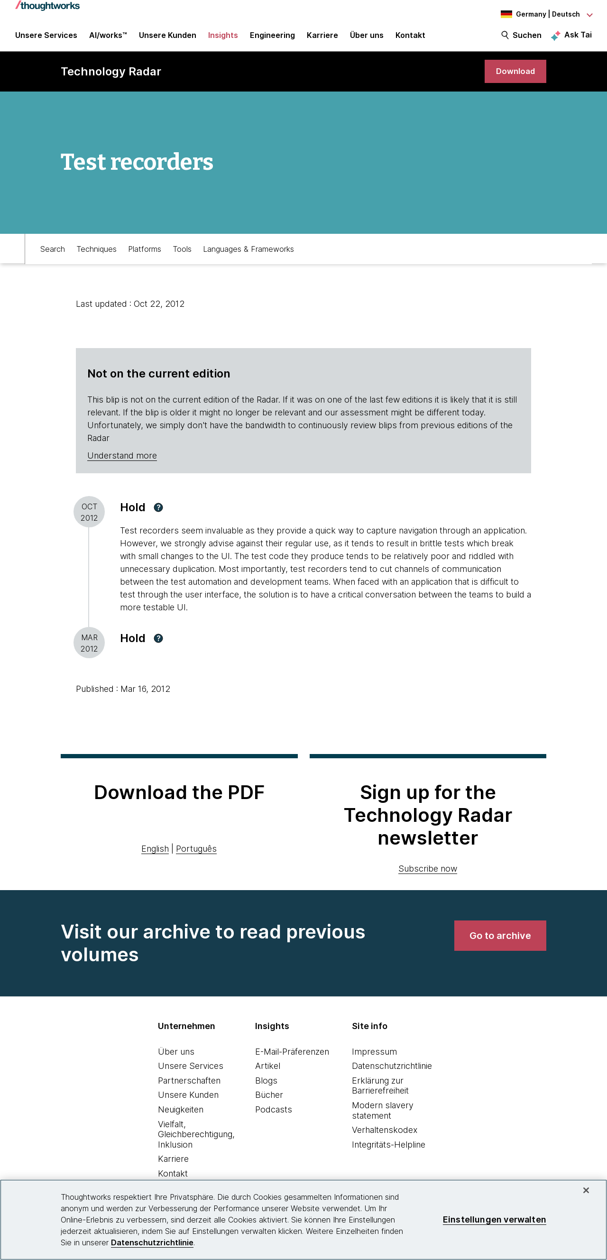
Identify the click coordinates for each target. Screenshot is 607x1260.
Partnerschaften (189, 1087)
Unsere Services (190, 1072)
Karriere (173, 1165)
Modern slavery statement (383, 1116)
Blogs (266, 1087)
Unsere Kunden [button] (167, 39)
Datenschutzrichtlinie (392, 1072)
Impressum (374, 1057)
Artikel (267, 1072)
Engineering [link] (272, 39)
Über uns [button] (367, 39)
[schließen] (586, 1190)
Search (52, 254)
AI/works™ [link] (108, 39)
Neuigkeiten (180, 1116)
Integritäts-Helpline (388, 1151)
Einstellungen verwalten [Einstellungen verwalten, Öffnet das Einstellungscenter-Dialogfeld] (494, 1219)
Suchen (527, 39)
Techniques (96, 254)
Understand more (122, 462)
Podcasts (273, 1116)
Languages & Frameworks (248, 254)
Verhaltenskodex (384, 1136)
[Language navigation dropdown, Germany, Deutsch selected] (539, 14)
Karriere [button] (322, 39)
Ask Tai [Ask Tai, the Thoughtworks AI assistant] (578, 38)
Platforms (144, 254)
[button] (158, 513)
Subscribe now (427, 874)
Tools (182, 254)
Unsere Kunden (188, 1101)
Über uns (176, 1057)
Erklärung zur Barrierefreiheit (380, 1092)
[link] (514, 77)
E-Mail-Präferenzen (292, 1057)
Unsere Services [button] (46, 39)
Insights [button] (223, 39)
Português (196, 854)
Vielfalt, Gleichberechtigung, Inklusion (196, 1140)
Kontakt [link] (410, 39)
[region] (303, 1219)
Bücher (269, 1101)
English (155, 854)
